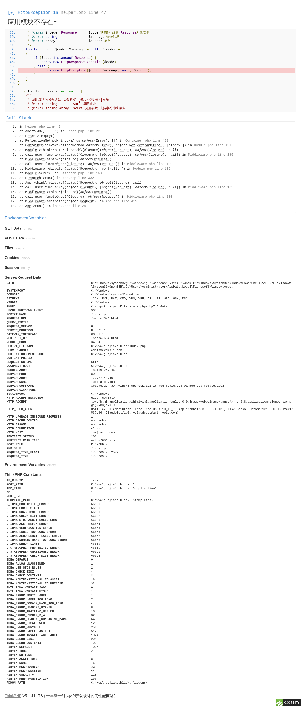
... (52, 131)
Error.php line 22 (83, 131)
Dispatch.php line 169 (81, 173)
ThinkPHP (13, 696)
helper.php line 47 (83, 12)
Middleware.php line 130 (149, 164)
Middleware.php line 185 (210, 155)
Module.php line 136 (151, 169)
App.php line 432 (78, 178)
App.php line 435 (121, 201)
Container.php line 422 (147, 141)
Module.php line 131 (212, 145)
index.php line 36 (69, 206)
